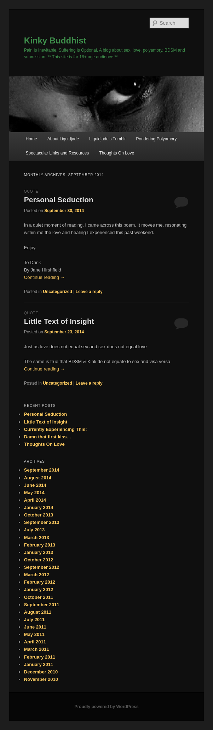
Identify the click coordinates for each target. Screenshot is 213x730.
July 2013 (34, 529)
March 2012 (36, 574)
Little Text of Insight (59, 321)
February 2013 (39, 545)
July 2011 (34, 619)
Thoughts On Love (116, 153)
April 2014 (35, 500)
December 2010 (41, 671)
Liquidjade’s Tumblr (107, 138)
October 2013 (38, 515)
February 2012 (39, 582)
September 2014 (41, 470)
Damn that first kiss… (47, 436)
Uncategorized (57, 291)
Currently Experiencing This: (55, 429)
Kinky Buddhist (55, 40)
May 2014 (34, 492)
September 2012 (41, 567)
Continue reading (44, 277)
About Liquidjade (63, 138)
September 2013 (41, 522)
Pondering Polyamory (156, 138)
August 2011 (37, 612)
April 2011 (35, 641)
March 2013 (36, 537)
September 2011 (41, 604)
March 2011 (36, 649)
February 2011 (39, 657)
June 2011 (35, 627)
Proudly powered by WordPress (106, 706)
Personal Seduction (58, 199)
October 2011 (38, 597)
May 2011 (34, 634)
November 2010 (41, 679)
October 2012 (38, 559)
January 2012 (38, 589)
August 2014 (37, 477)
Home (31, 138)
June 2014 (35, 485)
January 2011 (38, 664)
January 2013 (38, 552)
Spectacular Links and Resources (57, 153)
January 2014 (38, 507)
